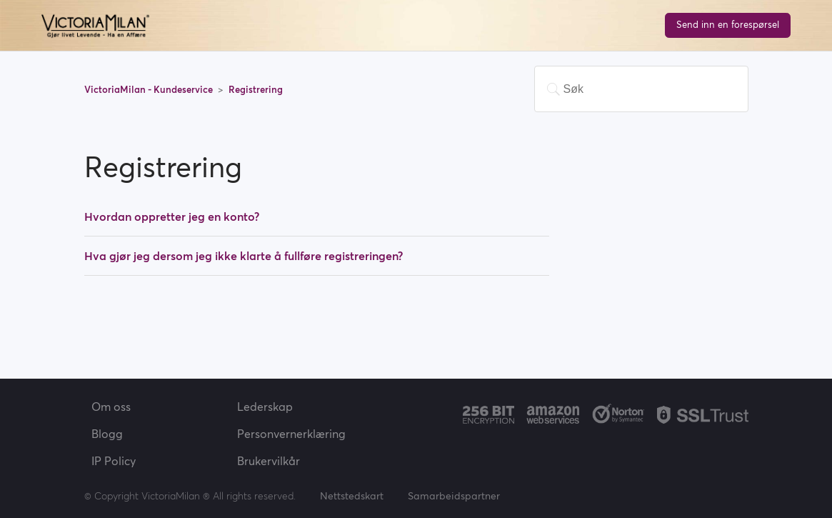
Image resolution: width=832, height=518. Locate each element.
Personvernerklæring (291, 434)
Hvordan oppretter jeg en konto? (171, 216)
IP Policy (113, 461)
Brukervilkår (268, 461)
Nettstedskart (352, 495)
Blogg (107, 434)
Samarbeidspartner (454, 495)
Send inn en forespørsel (727, 25)
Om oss (111, 406)
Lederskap (265, 406)
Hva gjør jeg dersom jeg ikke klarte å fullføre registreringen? (243, 256)
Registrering (256, 90)
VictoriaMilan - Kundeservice (149, 90)
